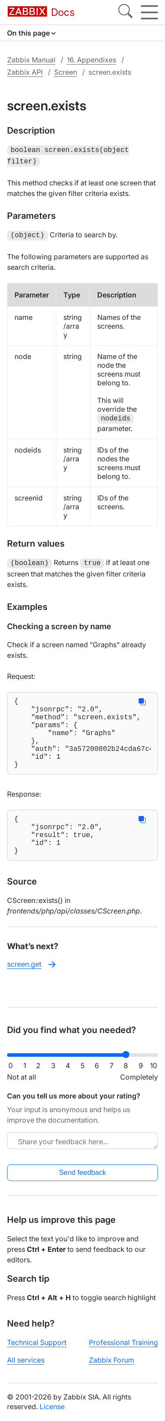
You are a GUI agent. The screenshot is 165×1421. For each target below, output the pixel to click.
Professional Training (123, 1342)
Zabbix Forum (111, 1360)
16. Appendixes (91, 59)
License (52, 1406)
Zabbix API (25, 72)
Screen (65, 72)
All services (25, 1360)
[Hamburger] (149, 12)
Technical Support (36, 1342)
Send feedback (82, 1172)
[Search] (125, 12)
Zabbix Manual (31, 59)
